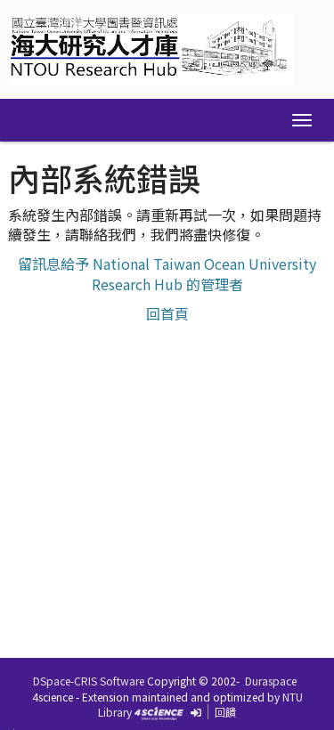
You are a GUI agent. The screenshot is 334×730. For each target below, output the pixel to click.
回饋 (225, 711)
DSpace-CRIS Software (88, 680)
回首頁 (167, 313)
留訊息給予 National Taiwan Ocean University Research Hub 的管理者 (167, 274)
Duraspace (271, 680)
